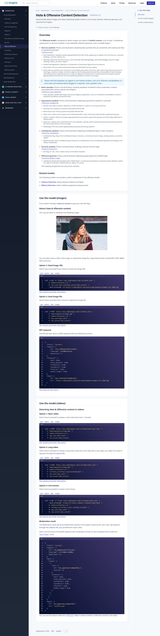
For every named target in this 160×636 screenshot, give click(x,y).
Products (104, 3)
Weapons (7, 31)
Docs (37, 10)
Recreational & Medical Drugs (14, 38)
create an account (64, 203)
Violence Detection (48, 182)
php (52, 273)
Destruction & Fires (10, 66)
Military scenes (9, 70)
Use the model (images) (146, 18)
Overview (7, 19)
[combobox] (35, 3)
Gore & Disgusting (10, 27)
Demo (113, 3)
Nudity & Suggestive (11, 23)
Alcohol (6, 42)
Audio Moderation (10, 82)
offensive (56, 27)
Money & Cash (9, 58)
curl (41, 273)
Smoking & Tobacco (11, 54)
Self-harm (7, 62)
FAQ (52, 631)
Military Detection (48, 185)
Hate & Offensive (10, 46)
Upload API (60, 453)
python (47, 273)
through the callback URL (48, 527)
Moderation (45, 10)
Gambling (7, 50)
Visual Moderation (57, 10)
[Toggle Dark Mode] (66, 631)
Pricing (121, 3)
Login (142, 3)
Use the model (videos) (145, 22)
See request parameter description (52, 292)
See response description (48, 390)
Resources (132, 3)
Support (58, 631)
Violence (7, 35)
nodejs (57, 273)
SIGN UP (151, 3)
